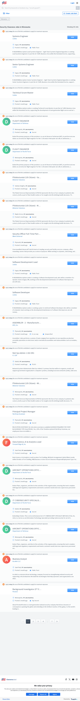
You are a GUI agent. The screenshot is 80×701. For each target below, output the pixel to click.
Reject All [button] (43, 694)
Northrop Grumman (20, 426)
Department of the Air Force (23, 160)
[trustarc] (74, 699)
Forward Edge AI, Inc (20, 457)
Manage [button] (31, 694)
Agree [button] (55, 694)
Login (72, 3)
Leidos (16, 39)
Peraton (16, 606)
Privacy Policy (6, 699)
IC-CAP (16, 368)
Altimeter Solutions (20, 190)
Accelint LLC (18, 576)
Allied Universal (19, 247)
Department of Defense (22, 130)
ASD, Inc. (17, 338)
